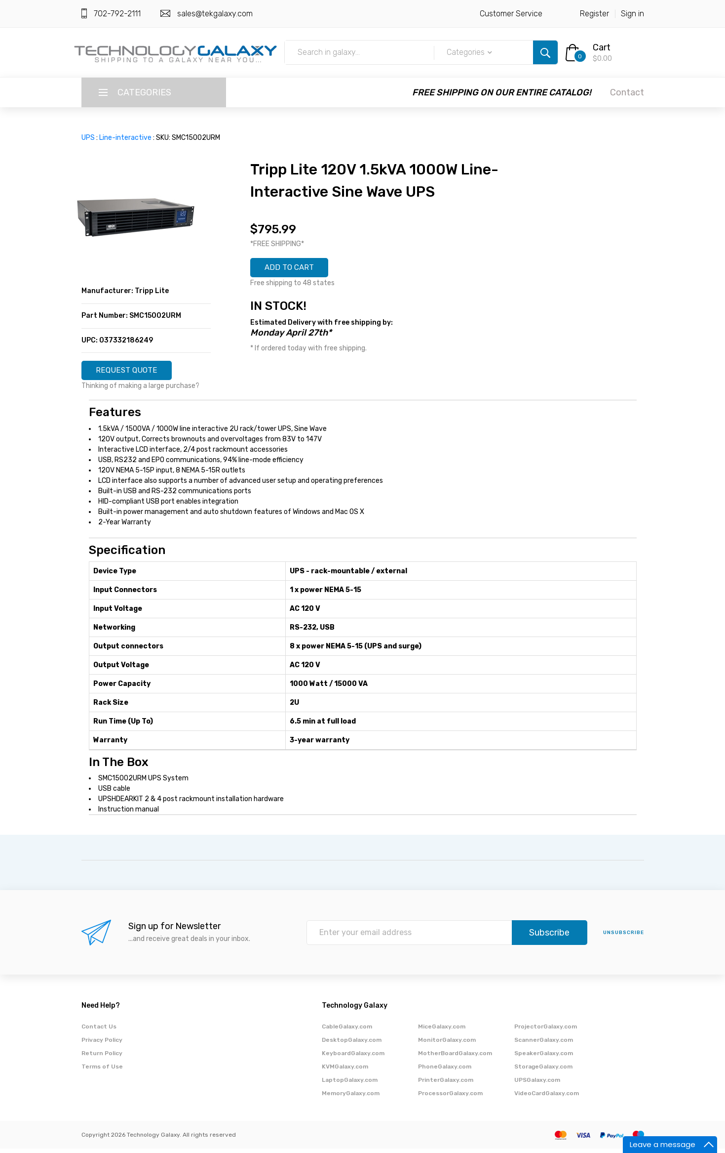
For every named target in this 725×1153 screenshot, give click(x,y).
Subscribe (549, 937)
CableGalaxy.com (347, 1030)
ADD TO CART (296, 269)
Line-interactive (125, 137)
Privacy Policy (101, 1044)
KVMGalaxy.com (345, 1071)
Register (594, 13)
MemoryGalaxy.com (351, 1097)
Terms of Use (102, 1071)
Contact (627, 92)
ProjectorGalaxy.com (545, 1030)
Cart (602, 47)
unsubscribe (623, 937)
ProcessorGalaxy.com (450, 1097)
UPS (88, 137)
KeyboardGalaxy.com (353, 1057)
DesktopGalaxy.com (352, 1044)
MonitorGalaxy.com (447, 1044)
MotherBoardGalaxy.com (455, 1057)
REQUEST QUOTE (134, 372)
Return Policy (101, 1057)
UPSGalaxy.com (537, 1084)
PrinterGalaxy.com (445, 1084)
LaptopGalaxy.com (350, 1084)
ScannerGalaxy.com (543, 1044)
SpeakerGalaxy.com (543, 1057)
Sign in (632, 13)
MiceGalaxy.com (441, 1030)
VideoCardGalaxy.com (546, 1097)
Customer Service (511, 13)
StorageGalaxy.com (543, 1071)
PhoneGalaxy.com (444, 1071)
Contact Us (98, 1030)
